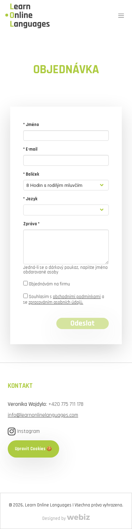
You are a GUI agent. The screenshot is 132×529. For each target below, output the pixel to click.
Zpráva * (31, 224)
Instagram (24, 431)
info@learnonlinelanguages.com (43, 414)
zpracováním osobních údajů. (56, 302)
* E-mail (30, 149)
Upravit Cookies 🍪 (33, 449)
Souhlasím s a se (63, 299)
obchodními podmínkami (77, 297)
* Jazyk (30, 199)
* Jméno (31, 124)
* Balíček (31, 174)
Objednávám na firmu (46, 284)
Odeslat (82, 323)
